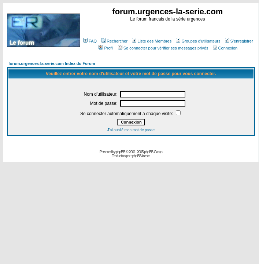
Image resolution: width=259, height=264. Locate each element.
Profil (106, 48)
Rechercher (114, 41)
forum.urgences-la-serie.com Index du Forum (51, 63)
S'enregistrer (239, 41)
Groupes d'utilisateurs (198, 41)
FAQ (90, 41)
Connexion (225, 48)
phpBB (120, 152)
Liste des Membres (151, 41)
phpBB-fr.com (141, 156)
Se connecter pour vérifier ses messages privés (163, 48)
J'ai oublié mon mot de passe (131, 130)
